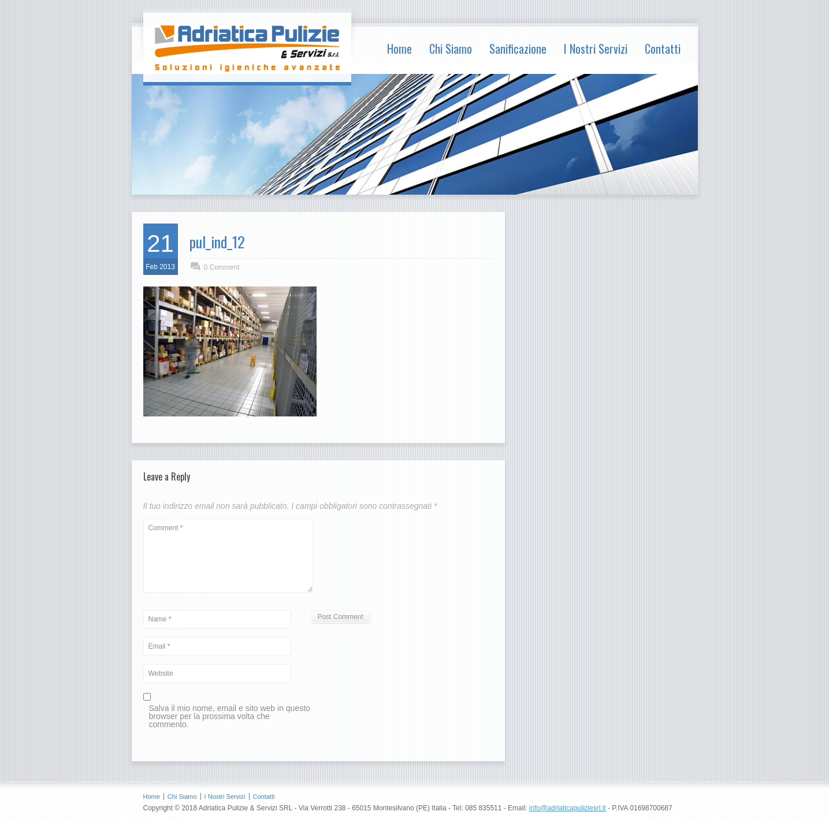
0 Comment (222, 267)
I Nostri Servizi (595, 48)
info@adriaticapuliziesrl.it (567, 808)
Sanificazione (518, 48)
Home (399, 48)
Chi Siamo (450, 48)
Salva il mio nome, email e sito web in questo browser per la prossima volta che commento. (229, 716)
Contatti (663, 48)
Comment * (228, 556)
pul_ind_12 (217, 241)
